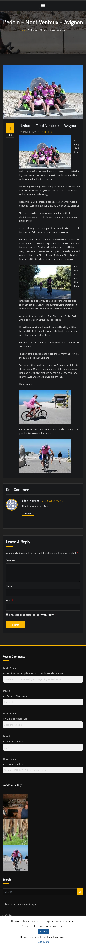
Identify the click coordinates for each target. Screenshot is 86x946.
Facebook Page (28, 904)
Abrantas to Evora (16, 741)
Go (80, 891)
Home (23, 29)
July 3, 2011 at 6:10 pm (52, 501)
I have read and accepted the (31, 614)
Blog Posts (46, 131)
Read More (43, 941)
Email (9, 600)
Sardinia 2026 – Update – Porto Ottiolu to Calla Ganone (35, 673)
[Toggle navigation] (43, 5)
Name (10, 586)
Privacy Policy (47, 614)
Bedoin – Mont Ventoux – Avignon (48, 29)
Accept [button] (43, 931)
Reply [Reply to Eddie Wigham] (28, 513)
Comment (11, 560)
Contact (9, 915)
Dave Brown (27, 131)
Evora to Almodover (17, 696)
